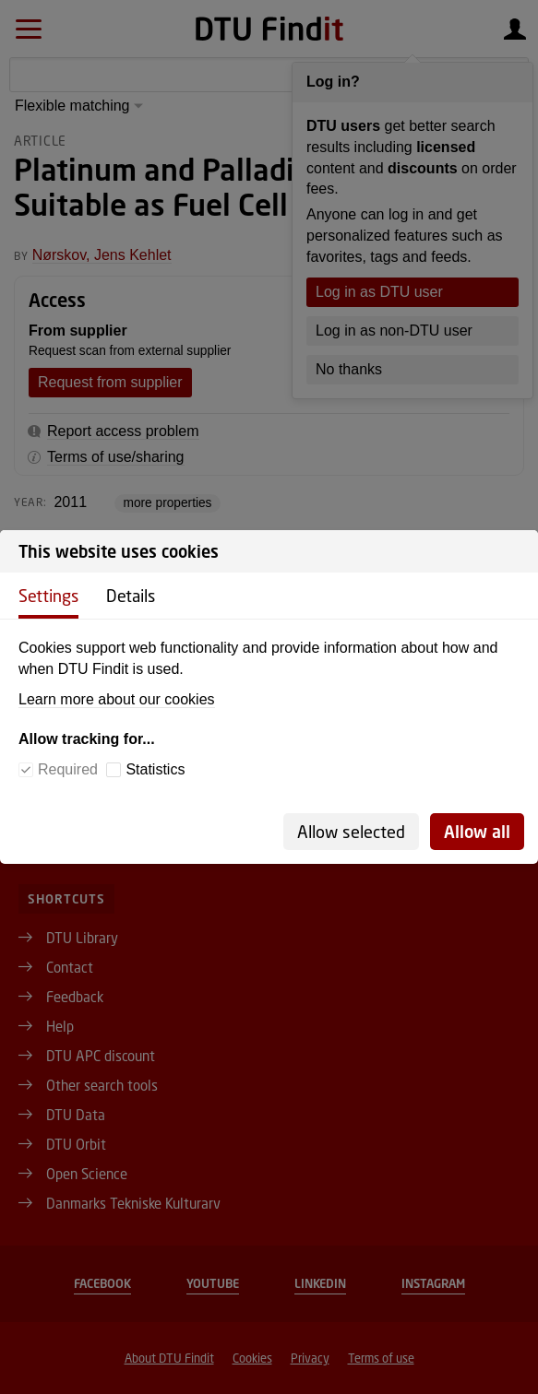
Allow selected (351, 831)
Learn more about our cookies (116, 699)
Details (130, 595)
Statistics (155, 769)
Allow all (477, 831)
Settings (48, 595)
